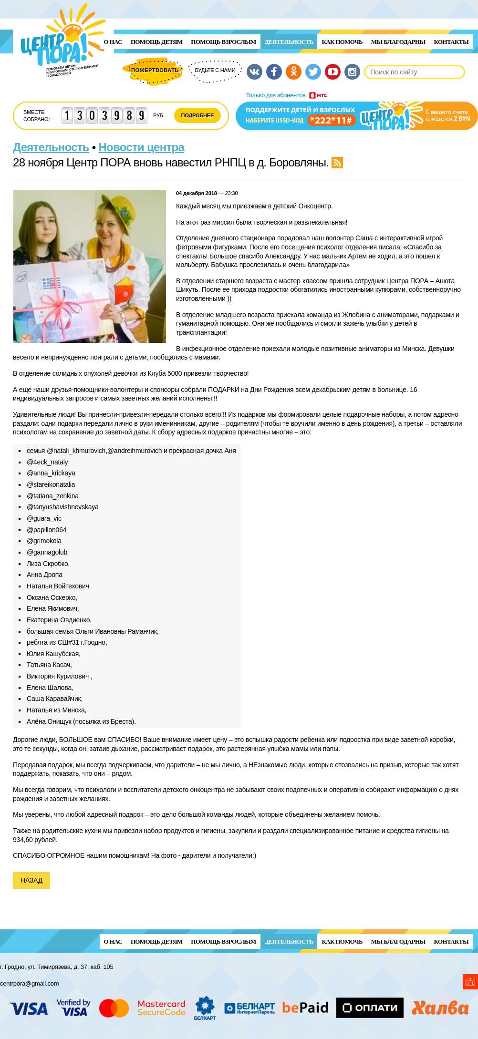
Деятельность (289, 41)
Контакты (451, 41)
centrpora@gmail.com (29, 983)
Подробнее (197, 115)
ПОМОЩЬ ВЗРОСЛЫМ (223, 41)
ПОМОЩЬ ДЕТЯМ (156, 41)
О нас (113, 41)
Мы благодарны (398, 41)
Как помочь (342, 41)
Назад (31, 880)
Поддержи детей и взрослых (357, 111)
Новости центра (142, 147)
